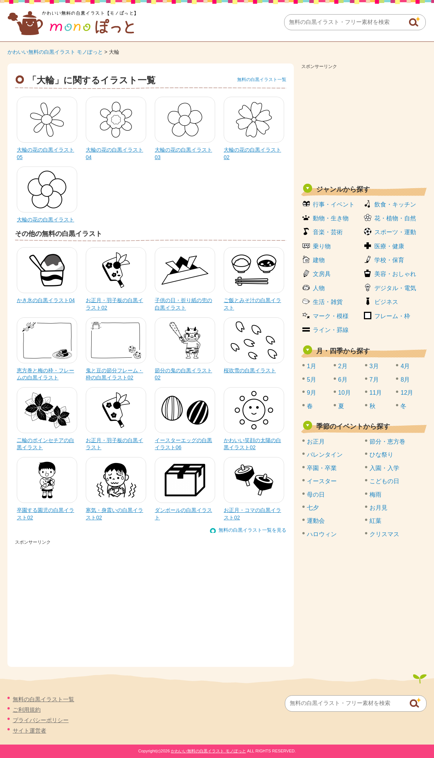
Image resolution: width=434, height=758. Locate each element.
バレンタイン (325, 454)
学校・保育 (389, 260)
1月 (311, 366)
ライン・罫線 (331, 330)
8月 (405, 379)
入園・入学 (384, 468)
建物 (319, 260)
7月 (374, 379)
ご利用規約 (27, 709)
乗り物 (322, 246)
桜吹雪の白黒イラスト (250, 370)
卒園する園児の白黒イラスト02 (45, 514)
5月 (311, 379)
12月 (406, 392)
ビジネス (386, 302)
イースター (322, 481)
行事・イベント (334, 204)
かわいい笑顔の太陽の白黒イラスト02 (252, 444)
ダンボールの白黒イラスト (183, 514)
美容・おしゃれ (395, 274)
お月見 (378, 507)
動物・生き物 (331, 218)
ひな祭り (381, 454)
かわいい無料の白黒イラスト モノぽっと (55, 52)
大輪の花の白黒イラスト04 (114, 153)
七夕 (313, 507)
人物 (319, 288)
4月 (405, 366)
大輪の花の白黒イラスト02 (252, 153)
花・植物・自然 (395, 218)
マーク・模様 (331, 316)
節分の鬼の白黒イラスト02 (183, 374)
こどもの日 (384, 481)
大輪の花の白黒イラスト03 (183, 153)
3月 (374, 366)
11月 (375, 392)
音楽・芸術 (328, 232)
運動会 (316, 521)
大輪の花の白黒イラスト (45, 220)
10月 (344, 392)
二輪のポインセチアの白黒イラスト (45, 444)
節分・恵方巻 (387, 441)
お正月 (316, 441)
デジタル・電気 (395, 288)
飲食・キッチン (395, 204)
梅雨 (375, 494)
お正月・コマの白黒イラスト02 (252, 514)
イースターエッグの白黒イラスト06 (183, 444)
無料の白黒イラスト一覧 (261, 79)
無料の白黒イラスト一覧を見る (252, 530)
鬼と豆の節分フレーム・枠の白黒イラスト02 (114, 374)
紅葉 (375, 521)
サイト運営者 (29, 730)
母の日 (316, 494)
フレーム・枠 (392, 316)
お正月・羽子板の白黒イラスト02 (114, 304)
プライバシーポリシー (41, 720)
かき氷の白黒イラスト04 (46, 300)
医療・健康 (389, 246)
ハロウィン (322, 534)
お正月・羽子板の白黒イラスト (114, 444)
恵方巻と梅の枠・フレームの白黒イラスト (45, 374)
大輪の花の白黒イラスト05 (45, 153)
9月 (311, 392)
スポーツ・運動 (395, 232)
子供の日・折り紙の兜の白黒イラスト (183, 304)
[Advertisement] (364, 124)
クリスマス (384, 534)
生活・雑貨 (328, 302)
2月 (342, 366)
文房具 (322, 274)
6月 (342, 379)
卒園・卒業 (322, 468)
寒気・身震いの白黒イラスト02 (114, 514)
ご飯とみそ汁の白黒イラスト (252, 304)
